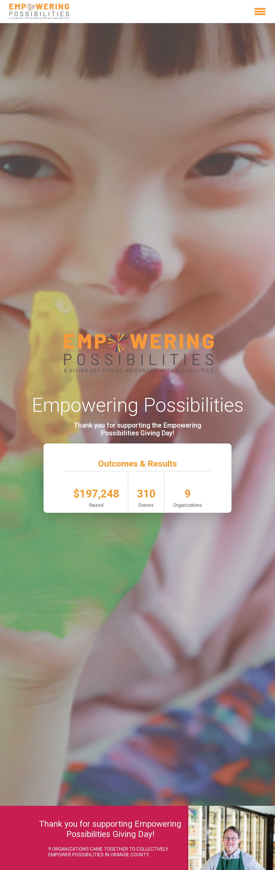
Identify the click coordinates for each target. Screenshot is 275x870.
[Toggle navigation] (260, 11)
